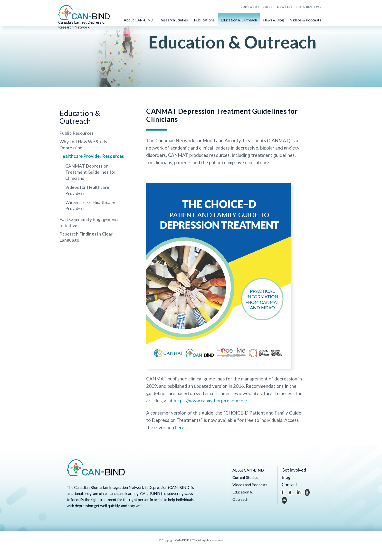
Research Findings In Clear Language (86, 237)
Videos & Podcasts (305, 19)
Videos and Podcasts (249, 484)
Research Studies (174, 19)
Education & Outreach (239, 19)
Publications (204, 19)
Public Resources (76, 133)
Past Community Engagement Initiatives (88, 222)
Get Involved (292, 470)
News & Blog (273, 19)
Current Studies (245, 477)
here (179, 427)
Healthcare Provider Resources (91, 156)
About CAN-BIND (138, 19)
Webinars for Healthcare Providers (90, 205)
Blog (286, 477)
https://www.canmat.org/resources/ (210, 400)
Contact (288, 484)
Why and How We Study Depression (83, 144)
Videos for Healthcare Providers (87, 190)
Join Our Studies (257, 6)
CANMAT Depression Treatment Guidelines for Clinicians (90, 172)
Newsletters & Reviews (299, 6)
